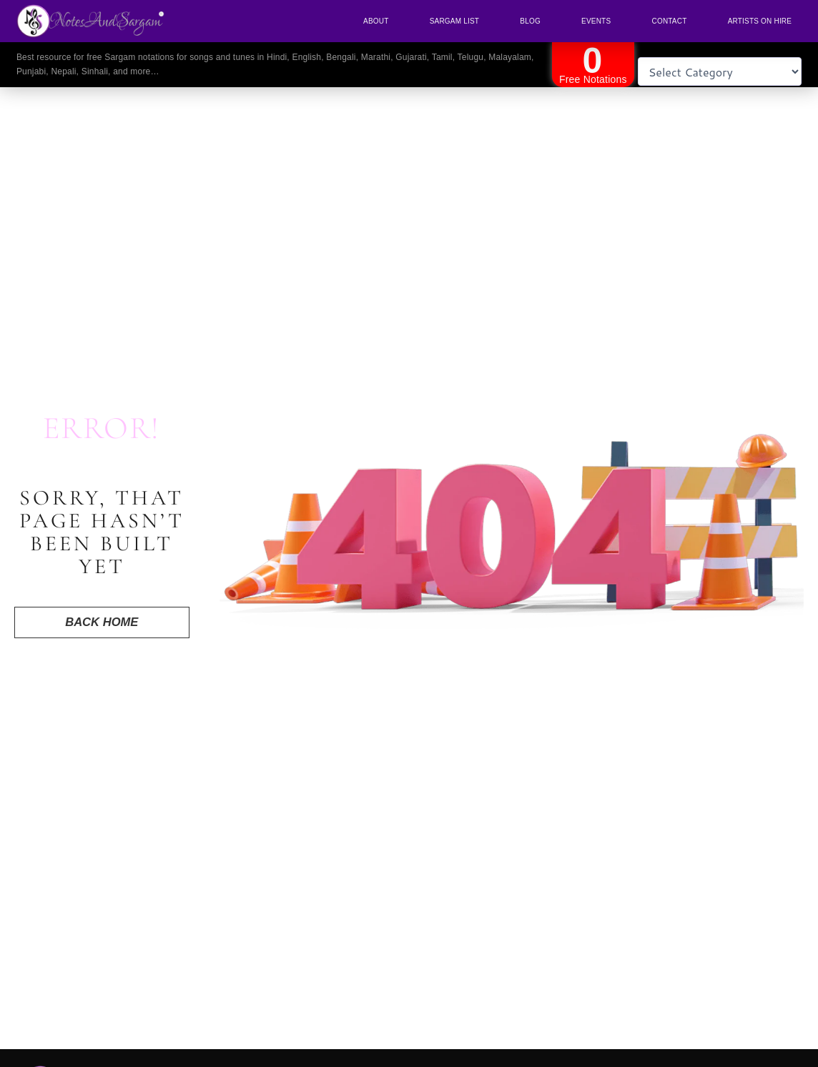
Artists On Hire (760, 21)
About (375, 21)
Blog (530, 21)
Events (596, 21)
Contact (668, 21)
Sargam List (454, 21)
